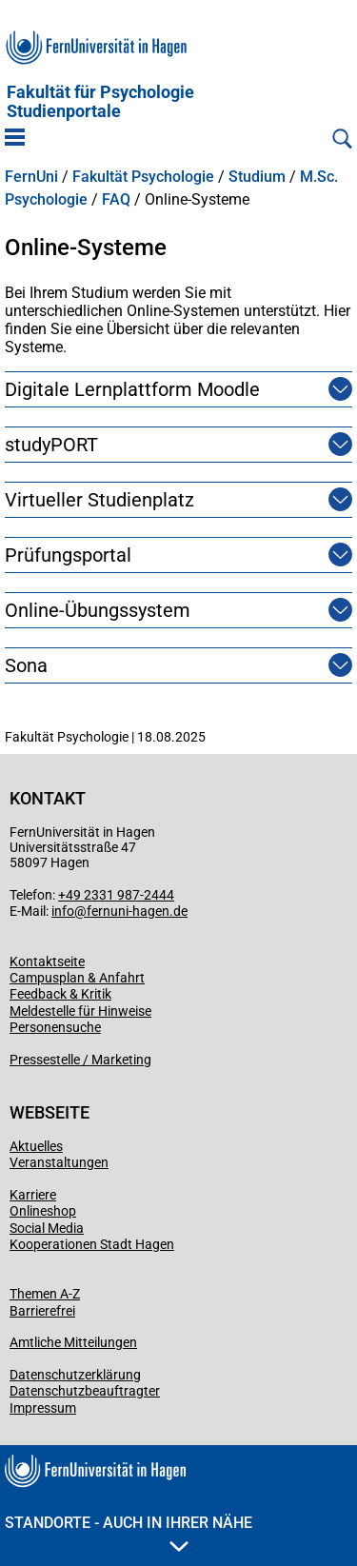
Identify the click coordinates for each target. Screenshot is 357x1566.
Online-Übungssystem (97, 610)
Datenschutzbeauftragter (85, 1390)
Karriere (33, 1194)
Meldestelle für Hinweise (80, 1011)
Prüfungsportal (68, 555)
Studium (257, 177)
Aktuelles (36, 1146)
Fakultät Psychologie (143, 177)
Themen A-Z (45, 1293)
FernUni (31, 177)
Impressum (43, 1408)
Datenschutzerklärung (75, 1374)
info (62, 911)
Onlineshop (43, 1211)
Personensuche (55, 1027)
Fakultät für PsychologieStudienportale (100, 102)
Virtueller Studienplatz (99, 499)
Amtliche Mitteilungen (73, 1342)
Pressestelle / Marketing (80, 1059)
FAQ (116, 199)
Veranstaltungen (59, 1162)
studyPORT (51, 444)
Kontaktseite (47, 961)
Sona (26, 665)
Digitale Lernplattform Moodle (132, 389)
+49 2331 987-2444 (116, 894)
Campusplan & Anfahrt (77, 977)
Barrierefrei (42, 1310)
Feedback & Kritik (60, 993)
